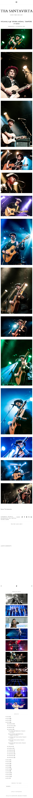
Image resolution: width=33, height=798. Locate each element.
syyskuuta (10, 729)
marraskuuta (11, 725)
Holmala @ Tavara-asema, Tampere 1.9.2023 (16, 740)
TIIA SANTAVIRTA (17, 11)
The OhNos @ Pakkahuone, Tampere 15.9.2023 (16, 731)
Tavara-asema (5, 519)
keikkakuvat (4, 518)
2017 (8, 769)
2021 (8, 761)
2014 (8, 774)
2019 (8, 765)
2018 (8, 767)
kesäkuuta (10, 748)
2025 (8, 718)
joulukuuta (10, 723)
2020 (8, 763)
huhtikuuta (11, 751)
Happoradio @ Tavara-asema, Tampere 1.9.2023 (17, 743)
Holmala (10, 516)
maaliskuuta (11, 753)
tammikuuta (11, 757)
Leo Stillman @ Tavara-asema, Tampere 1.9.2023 (17, 737)
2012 (8, 778)
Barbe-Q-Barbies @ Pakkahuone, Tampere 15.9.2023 (15, 734)
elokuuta (10, 746)
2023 (8, 722)
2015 (8, 772)
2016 (8, 770)
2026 (8, 716)
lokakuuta (10, 727)
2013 (8, 776)
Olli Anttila (12, 518)
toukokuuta (11, 750)
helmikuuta (11, 755)
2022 (8, 759)
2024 (8, 720)
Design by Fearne (22, 795)
